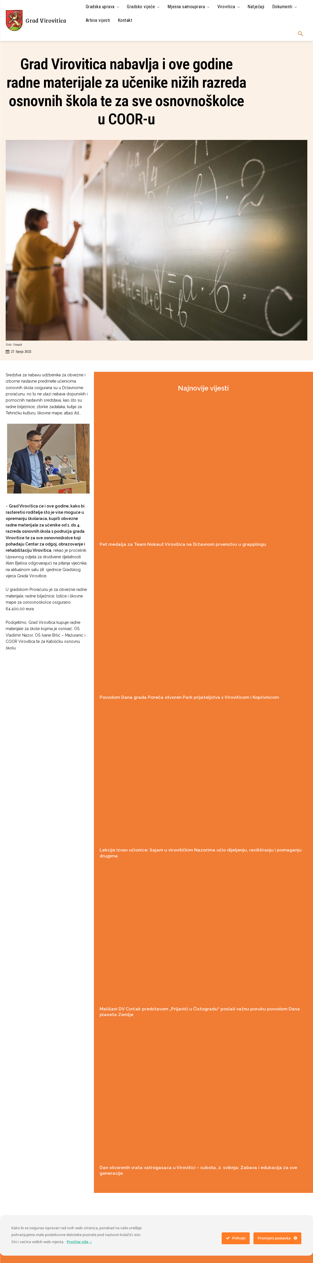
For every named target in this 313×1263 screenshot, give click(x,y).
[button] (300, 34)
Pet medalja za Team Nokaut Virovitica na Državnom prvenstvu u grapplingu (180, 544)
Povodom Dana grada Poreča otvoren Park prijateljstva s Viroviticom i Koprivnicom (187, 696)
